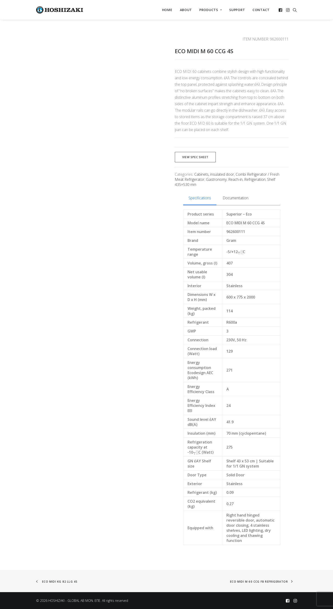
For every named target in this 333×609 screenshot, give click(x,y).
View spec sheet (195, 157)
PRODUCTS (210, 10)
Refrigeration (254, 179)
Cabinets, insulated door (214, 174)
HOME (167, 10)
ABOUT (186, 10)
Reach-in (235, 179)
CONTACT (261, 10)
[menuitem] (167, 10)
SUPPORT (237, 10)
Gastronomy (216, 179)
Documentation (235, 197)
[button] (281, 10)
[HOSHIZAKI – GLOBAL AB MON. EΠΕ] (59, 10)
